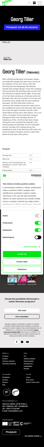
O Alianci (5, 356)
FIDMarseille (11, 284)
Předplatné (6, 377)
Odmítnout (22, 269)
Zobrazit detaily (30, 247)
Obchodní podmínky (9, 364)
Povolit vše (22, 254)
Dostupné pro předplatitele (28, 365)
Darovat (5, 382)
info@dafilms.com (15, 411)
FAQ (3, 385)
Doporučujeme (29, 361)
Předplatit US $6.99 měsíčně (22, 27)
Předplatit (11, 432)
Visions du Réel (31, 284)
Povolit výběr (21, 262)
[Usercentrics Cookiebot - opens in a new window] (31, 175)
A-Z (25, 356)
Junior (28, 377)
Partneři (5, 359)
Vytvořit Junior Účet (33, 382)
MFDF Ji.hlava (21, 284)
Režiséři (26, 369)
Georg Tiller (7, 57)
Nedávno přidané (29, 359)
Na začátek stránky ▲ (33, 436)
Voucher (5, 380)
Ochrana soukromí (8, 361)
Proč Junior (30, 380)
